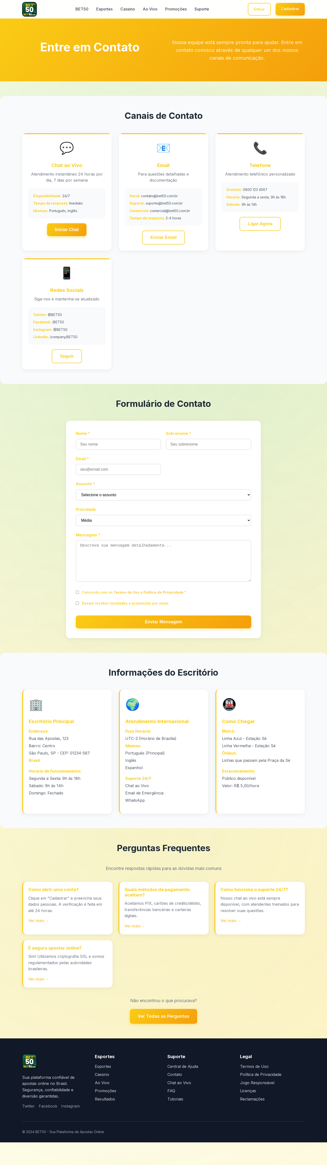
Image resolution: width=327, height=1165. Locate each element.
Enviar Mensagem (163, 637)
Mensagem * (88, 543)
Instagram (70, 1128)
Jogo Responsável (257, 1105)
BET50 (74, 9)
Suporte (194, 9)
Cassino (120, 9)
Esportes (97, 9)
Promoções (168, 9)
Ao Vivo (142, 9)
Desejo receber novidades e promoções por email (125, 619)
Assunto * (85, 492)
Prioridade (86, 517)
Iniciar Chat (67, 232)
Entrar (247, 9)
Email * (82, 467)
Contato (174, 1097)
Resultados (105, 1121)
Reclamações (252, 1121)
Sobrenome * (178, 441)
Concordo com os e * (134, 608)
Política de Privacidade (163, 608)
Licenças (248, 1113)
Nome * (83, 441)
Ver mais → (39, 941)
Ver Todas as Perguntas (163, 1039)
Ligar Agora (260, 226)
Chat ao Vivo (179, 1105)
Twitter (28, 1128)
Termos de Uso (126, 608)
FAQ (171, 1113)
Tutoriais (175, 1121)
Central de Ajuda (182, 1089)
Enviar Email (163, 240)
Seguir (67, 362)
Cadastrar (286, 9)
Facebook (48, 1128)
